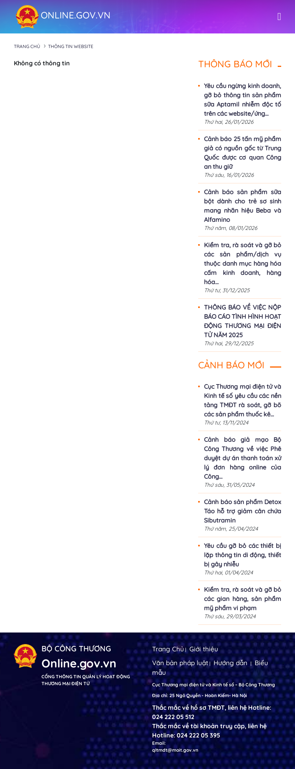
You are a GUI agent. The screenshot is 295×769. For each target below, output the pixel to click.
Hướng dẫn (230, 663)
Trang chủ (27, 46)
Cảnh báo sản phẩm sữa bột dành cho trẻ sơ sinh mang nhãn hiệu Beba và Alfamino (242, 205)
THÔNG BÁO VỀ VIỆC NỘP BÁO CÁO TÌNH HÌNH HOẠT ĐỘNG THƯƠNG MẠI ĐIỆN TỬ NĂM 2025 (242, 321)
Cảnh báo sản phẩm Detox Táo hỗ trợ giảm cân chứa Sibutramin (242, 511)
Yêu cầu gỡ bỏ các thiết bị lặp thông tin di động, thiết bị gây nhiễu (242, 555)
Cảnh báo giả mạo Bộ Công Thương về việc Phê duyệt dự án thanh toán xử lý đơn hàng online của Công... (242, 458)
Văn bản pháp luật (180, 663)
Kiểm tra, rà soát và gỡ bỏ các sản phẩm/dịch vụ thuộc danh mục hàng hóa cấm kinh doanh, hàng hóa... (242, 263)
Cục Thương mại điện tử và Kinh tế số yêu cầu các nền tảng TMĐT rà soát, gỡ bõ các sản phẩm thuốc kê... (242, 400)
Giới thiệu (203, 649)
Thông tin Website (70, 46)
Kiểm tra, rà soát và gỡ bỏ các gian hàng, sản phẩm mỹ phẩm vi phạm (242, 599)
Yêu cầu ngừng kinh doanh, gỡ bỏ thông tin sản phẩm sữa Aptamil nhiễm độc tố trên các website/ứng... (242, 99)
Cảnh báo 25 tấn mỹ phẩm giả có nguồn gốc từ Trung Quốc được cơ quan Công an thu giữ (242, 152)
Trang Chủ (168, 649)
